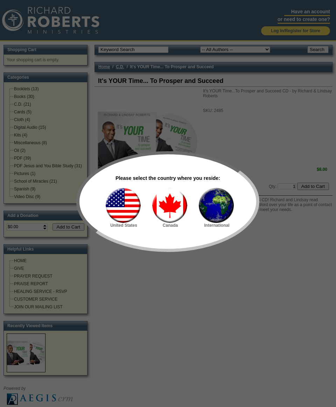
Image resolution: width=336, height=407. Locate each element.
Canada (169, 208)
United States (123, 208)
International (216, 208)
